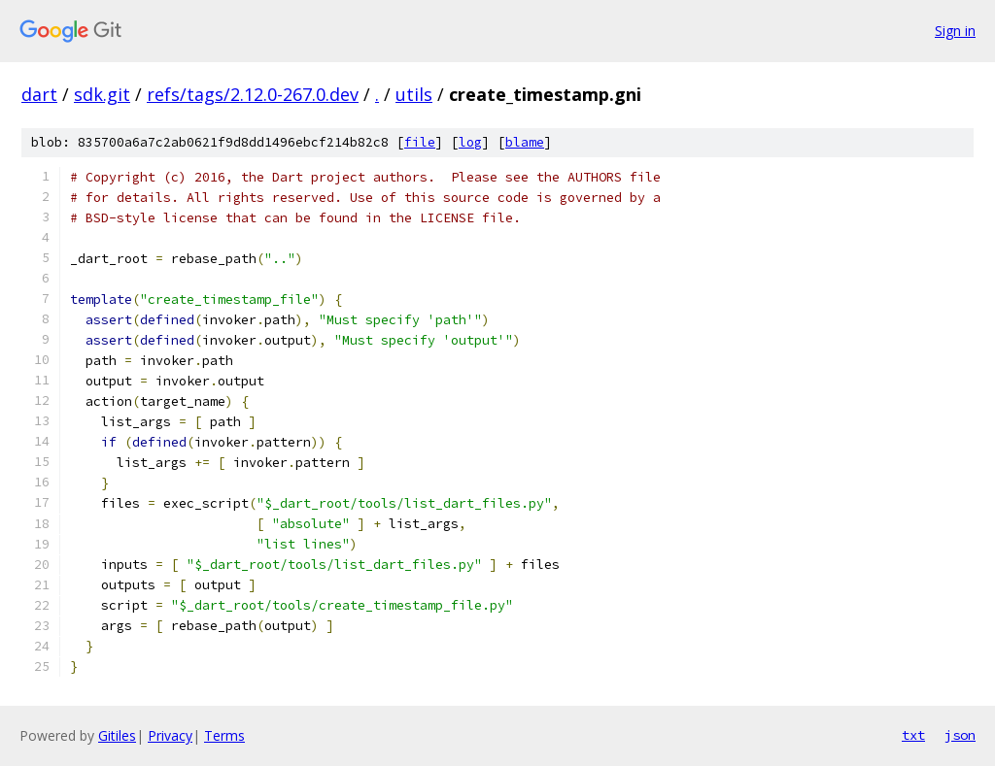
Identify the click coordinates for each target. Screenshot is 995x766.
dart (39, 94)
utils (413, 94)
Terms (224, 735)
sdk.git (102, 94)
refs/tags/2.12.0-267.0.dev (253, 94)
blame (524, 142)
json (960, 735)
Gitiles (117, 735)
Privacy (170, 735)
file (419, 142)
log (470, 142)
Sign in (955, 30)
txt (913, 735)
